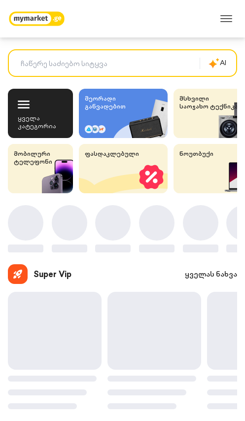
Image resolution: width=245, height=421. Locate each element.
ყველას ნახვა (211, 274)
